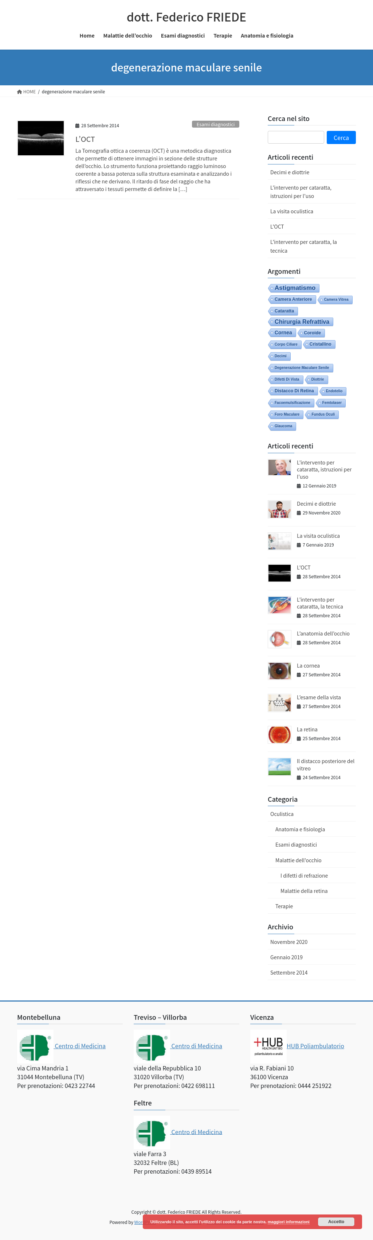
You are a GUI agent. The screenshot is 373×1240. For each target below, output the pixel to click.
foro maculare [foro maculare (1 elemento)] (287, 414)
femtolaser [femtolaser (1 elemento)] (332, 403)
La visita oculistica (291, 211)
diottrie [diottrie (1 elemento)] (317, 379)
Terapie (284, 906)
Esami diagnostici (216, 124)
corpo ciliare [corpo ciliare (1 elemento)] (286, 344)
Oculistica (282, 813)
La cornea (308, 665)
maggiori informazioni (289, 1222)
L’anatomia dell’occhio (323, 633)
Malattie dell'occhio (298, 860)
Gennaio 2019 (286, 957)
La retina (307, 729)
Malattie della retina (304, 890)
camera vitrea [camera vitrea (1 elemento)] (336, 300)
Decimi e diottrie (289, 172)
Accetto (336, 1221)
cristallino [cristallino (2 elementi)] (320, 344)
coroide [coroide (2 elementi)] (312, 332)
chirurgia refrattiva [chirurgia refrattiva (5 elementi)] (302, 321)
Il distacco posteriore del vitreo (325, 764)
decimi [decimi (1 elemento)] (281, 356)
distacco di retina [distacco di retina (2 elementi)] (294, 390)
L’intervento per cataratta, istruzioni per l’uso (300, 191)
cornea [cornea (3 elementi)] (283, 332)
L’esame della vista (319, 697)
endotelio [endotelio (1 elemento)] (334, 391)
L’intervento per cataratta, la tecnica (303, 246)
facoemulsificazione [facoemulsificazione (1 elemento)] (292, 403)
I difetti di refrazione (304, 875)
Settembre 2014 (288, 972)
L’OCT (85, 138)
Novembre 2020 (288, 941)
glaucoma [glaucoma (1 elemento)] (283, 426)
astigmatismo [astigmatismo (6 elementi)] (295, 287)
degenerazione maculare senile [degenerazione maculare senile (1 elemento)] (302, 368)
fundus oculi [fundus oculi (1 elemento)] (323, 414)
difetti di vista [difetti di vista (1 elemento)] (287, 379)
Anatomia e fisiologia (300, 829)
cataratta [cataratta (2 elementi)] (284, 311)
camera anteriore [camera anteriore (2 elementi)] (293, 299)
